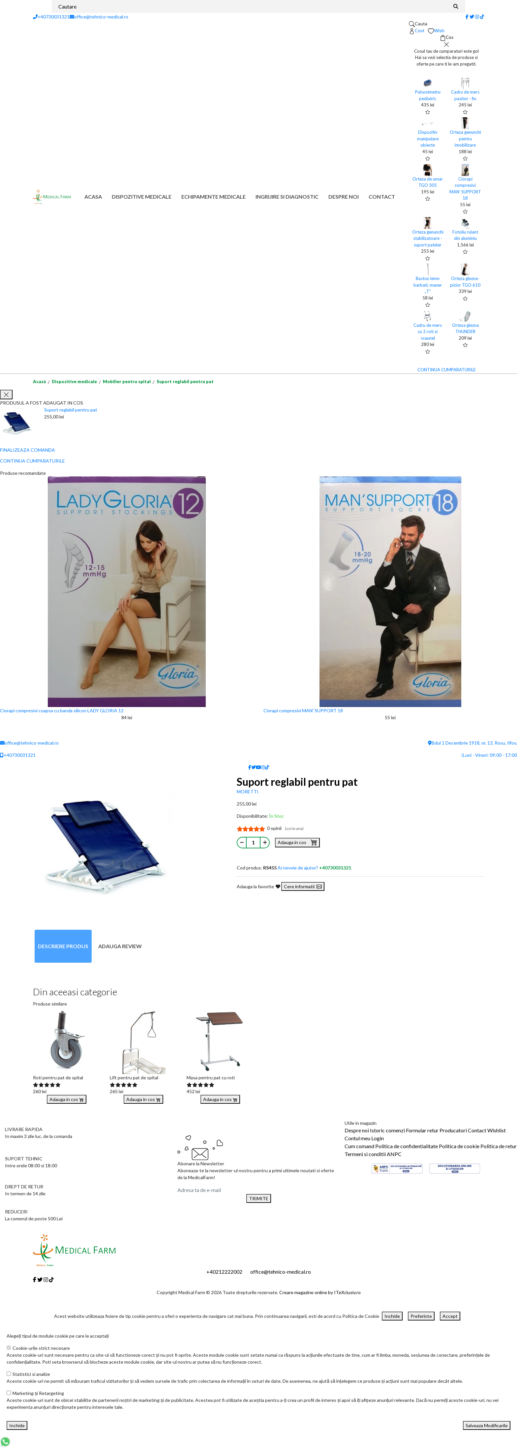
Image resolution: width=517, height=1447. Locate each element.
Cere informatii (303, 886)
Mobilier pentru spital (127, 381)
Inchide (392, 1316)
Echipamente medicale (213, 196)
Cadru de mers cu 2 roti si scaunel (427, 332)
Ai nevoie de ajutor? (314, 867)
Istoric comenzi (387, 1130)
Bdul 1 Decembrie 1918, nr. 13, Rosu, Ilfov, (472, 743)
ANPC (394, 1154)
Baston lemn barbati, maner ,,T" (427, 285)
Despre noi (343, 196)
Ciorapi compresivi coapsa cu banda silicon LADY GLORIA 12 (62, 710)
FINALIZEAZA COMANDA (27, 450)
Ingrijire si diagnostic (287, 196)
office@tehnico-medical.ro (99, 16)
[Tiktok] (482, 16)
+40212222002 (224, 1271)
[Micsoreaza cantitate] (242, 842)
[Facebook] (467, 16)
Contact (382, 196)
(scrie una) (294, 828)
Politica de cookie (459, 1146)
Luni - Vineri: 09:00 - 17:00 (489, 755)
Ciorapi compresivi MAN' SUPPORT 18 (303, 710)
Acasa (93, 196)
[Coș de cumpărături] (446, 37)
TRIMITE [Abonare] (258, 1198)
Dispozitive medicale (141, 196)
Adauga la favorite (258, 886)
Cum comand (359, 1146)
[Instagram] (477, 16)
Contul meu (357, 1138)
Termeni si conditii (365, 1154)
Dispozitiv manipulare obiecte (428, 138)
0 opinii (285, 828)
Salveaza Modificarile (487, 1425)
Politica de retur (498, 1146)
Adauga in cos (297, 842)
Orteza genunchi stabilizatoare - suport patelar (427, 238)
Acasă (39, 381)
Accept (450, 1316)
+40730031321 (51, 16)
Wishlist (496, 1130)
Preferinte (421, 1316)
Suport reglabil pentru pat (185, 381)
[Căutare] (456, 6)
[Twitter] (472, 16)
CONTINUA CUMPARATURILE (446, 369)
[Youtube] (258, 767)
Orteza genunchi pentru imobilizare (465, 138)
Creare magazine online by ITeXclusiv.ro (320, 1292)
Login (377, 1138)
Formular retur (422, 1130)
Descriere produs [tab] (63, 946)
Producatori (453, 1130)
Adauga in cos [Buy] (66, 1099)
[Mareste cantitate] (265, 842)
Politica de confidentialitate (406, 1146)
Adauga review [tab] (120, 946)
